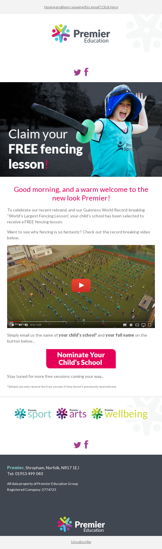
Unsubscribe (81, 542)
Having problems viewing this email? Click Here (81, 7)
